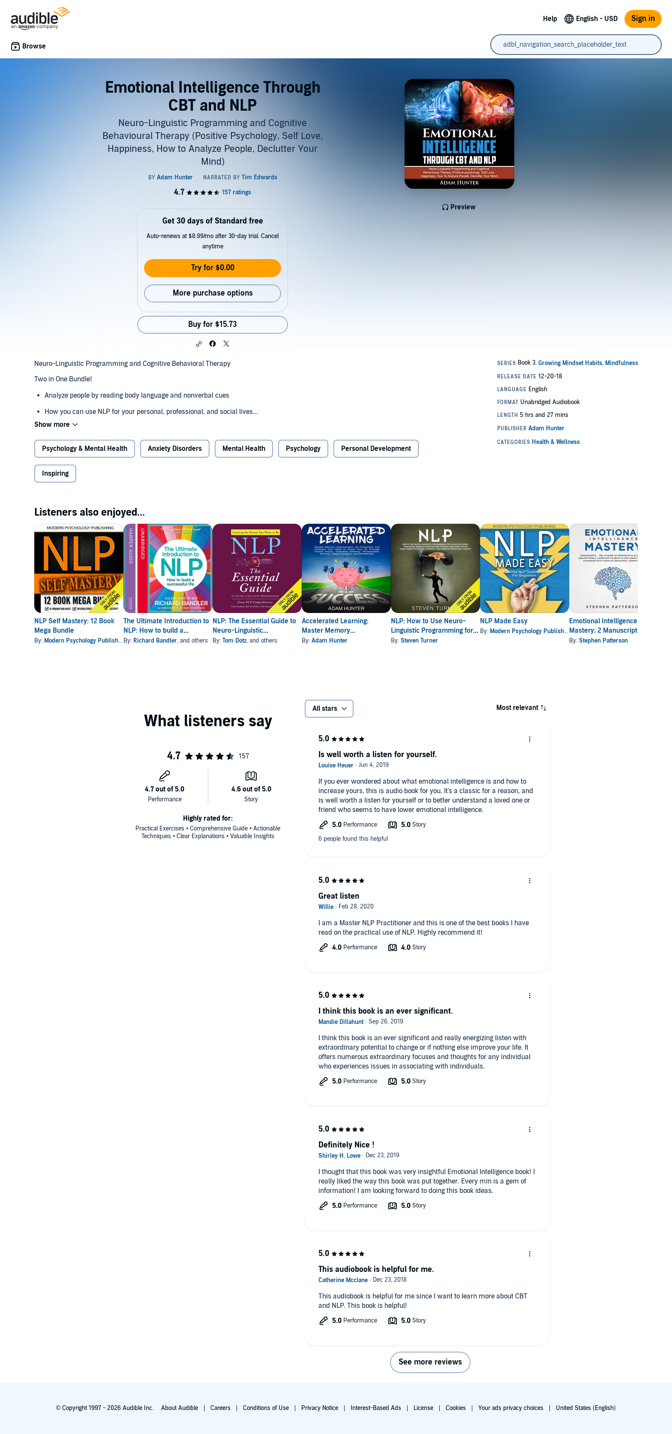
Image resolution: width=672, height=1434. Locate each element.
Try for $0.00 (212, 267)
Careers (220, 1408)
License (423, 1408)
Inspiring (55, 473)
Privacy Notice (319, 1408)
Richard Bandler (169, 640)
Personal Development (376, 448)
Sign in (643, 18)
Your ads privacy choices (510, 1408)
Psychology (303, 448)
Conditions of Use (266, 1408)
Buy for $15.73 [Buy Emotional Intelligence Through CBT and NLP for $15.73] (212, 324)
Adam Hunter (371, 640)
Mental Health (243, 448)
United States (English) (586, 1408)
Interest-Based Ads (376, 1408)
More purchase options (213, 293)
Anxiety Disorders (175, 448)
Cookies (456, 1408)
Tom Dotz (262, 640)
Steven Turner (474, 640)
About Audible (179, 1408)
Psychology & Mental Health (84, 448)
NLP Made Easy (572, 621)
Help (550, 19)
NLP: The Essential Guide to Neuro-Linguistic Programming (282, 630)
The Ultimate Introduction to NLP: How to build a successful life (180, 630)
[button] (198, 344)
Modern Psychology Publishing (85, 640)
